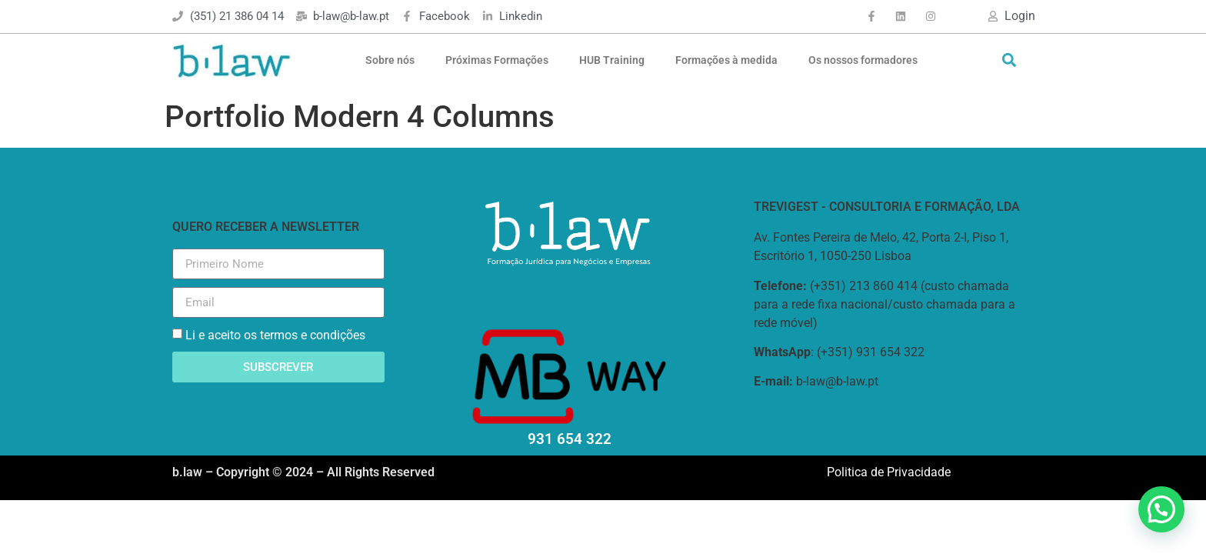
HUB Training (612, 60)
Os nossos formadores (863, 60)
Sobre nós (390, 60)
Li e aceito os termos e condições (275, 335)
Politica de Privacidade (889, 472)
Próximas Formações (496, 60)
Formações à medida (726, 60)
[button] (1008, 60)
